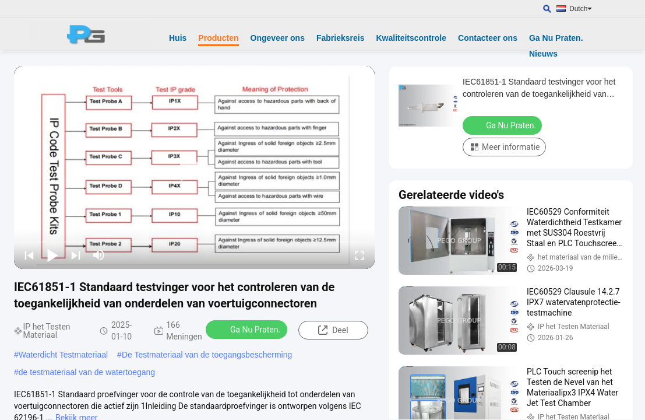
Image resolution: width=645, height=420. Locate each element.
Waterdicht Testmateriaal (63, 354)
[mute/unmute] (99, 255)
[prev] (29, 255)
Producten (218, 38)
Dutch (580, 9)
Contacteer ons (487, 38)
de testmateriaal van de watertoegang (87, 372)
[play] (194, 167)
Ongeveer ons (278, 38)
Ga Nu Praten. (556, 38)
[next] (75, 255)
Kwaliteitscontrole (411, 38)
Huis (177, 38)
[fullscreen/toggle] (359, 255)
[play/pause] (52, 255)
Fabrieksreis (340, 38)
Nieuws (543, 53)
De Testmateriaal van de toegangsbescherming (207, 354)
